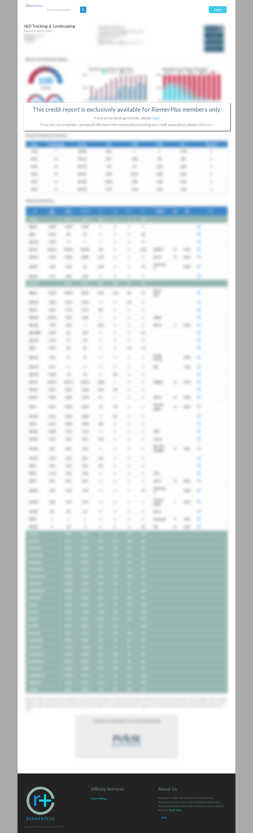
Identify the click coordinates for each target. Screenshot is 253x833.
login (156, 118)
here (209, 124)
